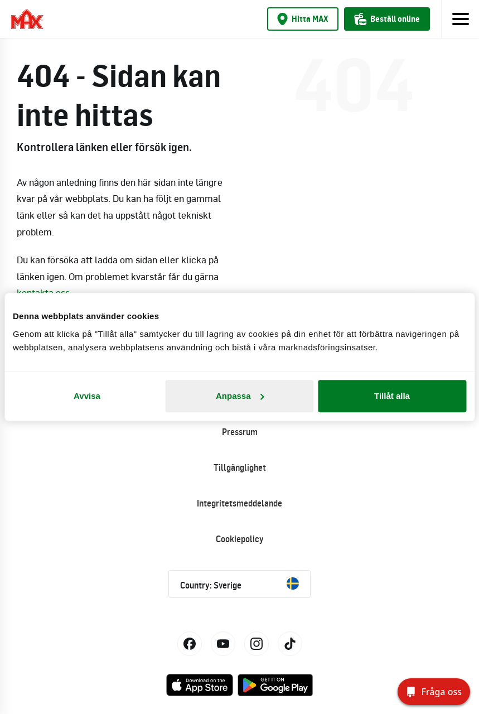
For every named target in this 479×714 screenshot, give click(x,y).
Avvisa (87, 396)
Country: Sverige (239, 584)
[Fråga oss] (434, 691)
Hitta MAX (302, 19)
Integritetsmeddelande (239, 503)
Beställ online (387, 19)
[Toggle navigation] (460, 19)
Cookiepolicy (240, 538)
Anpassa (240, 396)
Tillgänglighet (240, 467)
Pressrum (240, 431)
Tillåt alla (392, 396)
